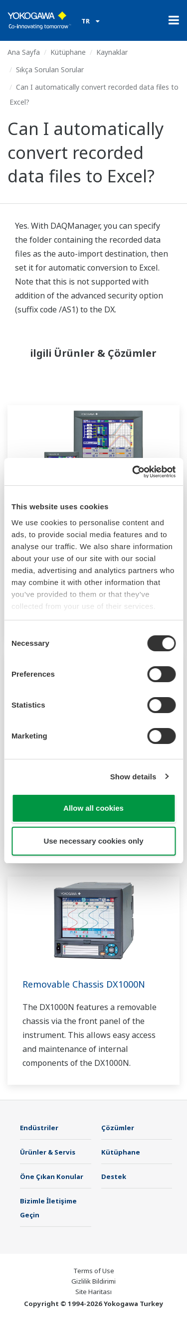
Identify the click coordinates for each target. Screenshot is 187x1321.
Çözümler (117, 1127)
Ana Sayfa (23, 52)
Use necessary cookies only (93, 841)
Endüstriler (39, 1127)
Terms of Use (93, 1270)
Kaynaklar (112, 52)
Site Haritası (93, 1291)
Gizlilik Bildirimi (93, 1281)
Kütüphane (68, 52)
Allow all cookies (93, 808)
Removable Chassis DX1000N (83, 984)
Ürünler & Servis (47, 1152)
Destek (113, 1176)
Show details (133, 776)
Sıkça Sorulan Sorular (50, 69)
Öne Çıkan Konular (51, 1176)
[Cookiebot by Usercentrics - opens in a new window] (133, 471)
